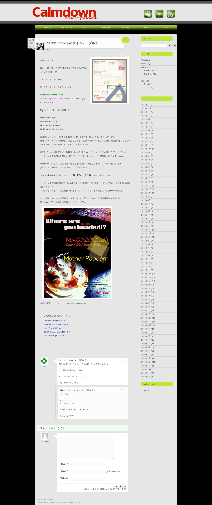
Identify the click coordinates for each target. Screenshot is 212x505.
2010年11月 (146, 277)
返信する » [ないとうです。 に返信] (83, 360)
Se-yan (147, 84)
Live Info (145, 63)
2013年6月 (145, 163)
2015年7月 (145, 116)
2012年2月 (145, 222)
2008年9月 (145, 373)
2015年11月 (146, 108)
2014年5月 (145, 130)
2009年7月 (145, 336)
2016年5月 (145, 105)
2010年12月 (146, 274)
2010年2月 (145, 310)
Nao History (149, 70)
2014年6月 (145, 127)
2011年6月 (145, 252)
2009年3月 (145, 351)
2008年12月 (146, 362)
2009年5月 (145, 343)
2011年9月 (145, 241)
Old (142, 81)
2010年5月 (145, 299)
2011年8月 (145, 244)
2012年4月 (145, 215)
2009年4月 (145, 347)
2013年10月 (146, 149)
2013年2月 (145, 178)
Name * (64, 464)
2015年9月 (145, 112)
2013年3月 (145, 174)
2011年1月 (145, 270)
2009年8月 (145, 332)
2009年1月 (145, 358)
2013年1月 (145, 182)
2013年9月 (145, 152)
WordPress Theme (46, 502)
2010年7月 (145, 292)
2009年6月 (145, 340)
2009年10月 (146, 325)
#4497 (123, 360)
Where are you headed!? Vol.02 (56, 324)
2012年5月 (145, 211)
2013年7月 (145, 160)
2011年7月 (145, 248)
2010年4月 (145, 303)
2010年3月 (145, 307)
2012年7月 (145, 204)
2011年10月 (146, 237)
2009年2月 (145, 355)
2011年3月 (145, 263)
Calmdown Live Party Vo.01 (54, 320)
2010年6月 (145, 296)
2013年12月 (146, 141)
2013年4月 (145, 171)
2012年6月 (145, 207)
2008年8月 (145, 377)
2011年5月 (145, 255)
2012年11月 (146, 189)
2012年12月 (146, 185)
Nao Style (148, 74)
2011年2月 (145, 266)
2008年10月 (146, 369)
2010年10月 (146, 281)
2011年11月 (146, 233)
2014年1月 (145, 138)
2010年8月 (145, 288)
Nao (48, 50)
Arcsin (60, 502)
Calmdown (145, 60)
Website (64, 478)
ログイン (145, 390)
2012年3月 (145, 219)
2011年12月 (146, 230)
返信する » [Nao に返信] (90, 390)
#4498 (123, 390)
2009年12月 (146, 318)
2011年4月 (145, 259)
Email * (64, 471)
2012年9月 (145, 196)
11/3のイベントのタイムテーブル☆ (72, 43)
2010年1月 (145, 314)
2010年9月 (145, 285)
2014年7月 (145, 123)
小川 (146, 87)
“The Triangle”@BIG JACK (54, 336)
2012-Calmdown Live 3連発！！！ (57, 332)
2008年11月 (146, 366)
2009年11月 (146, 321)
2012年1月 (145, 226)
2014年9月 (145, 119)
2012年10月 (146, 193)
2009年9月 (145, 329)
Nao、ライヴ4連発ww (52, 328)
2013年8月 (145, 156)
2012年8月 (145, 200)
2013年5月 (145, 167)
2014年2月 (145, 134)
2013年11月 (146, 145)
